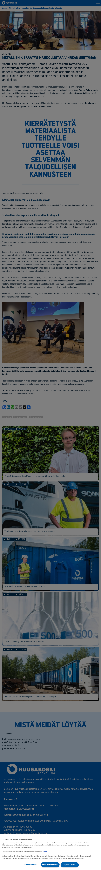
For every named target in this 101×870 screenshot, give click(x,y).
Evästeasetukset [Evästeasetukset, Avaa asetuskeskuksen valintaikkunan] (30, 864)
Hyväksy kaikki (69, 865)
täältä (45, 851)
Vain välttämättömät (50, 865)
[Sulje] (98, 836)
